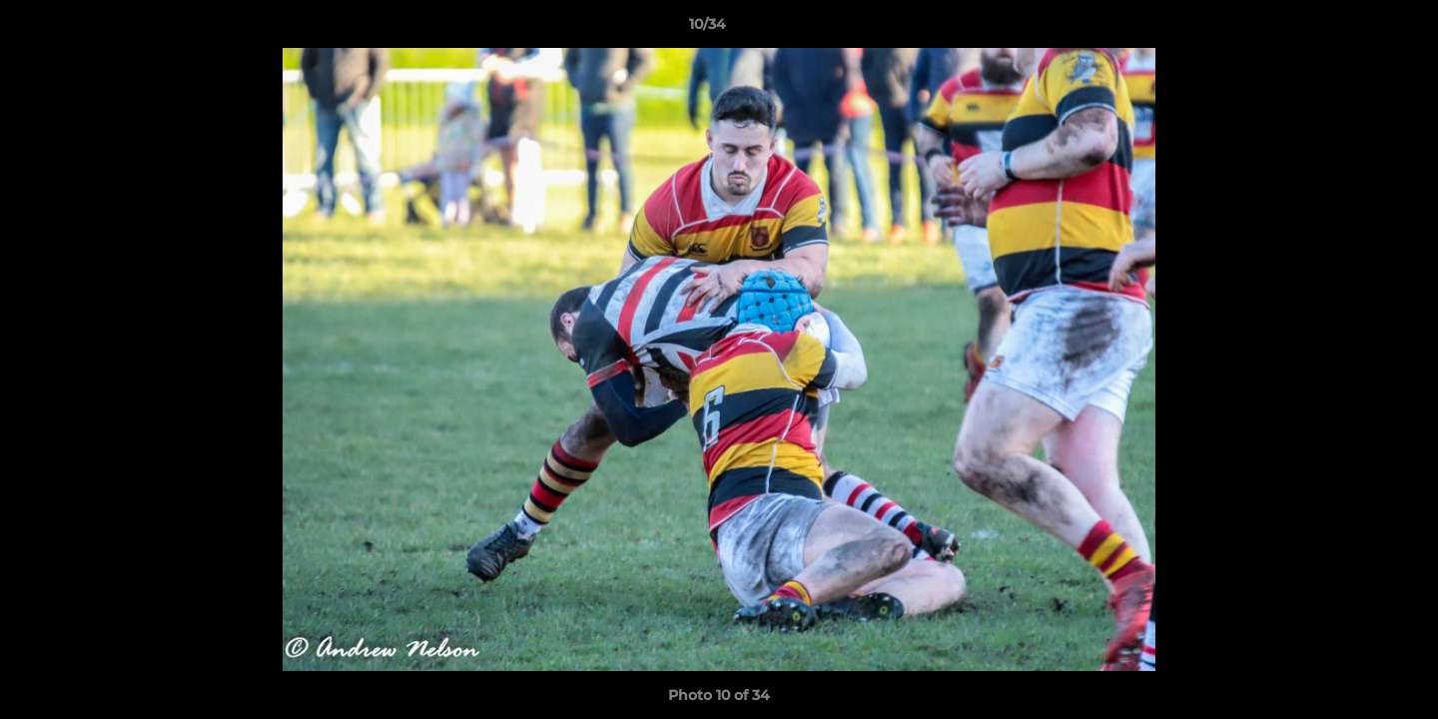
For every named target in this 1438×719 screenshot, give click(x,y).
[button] (1354, 29)
